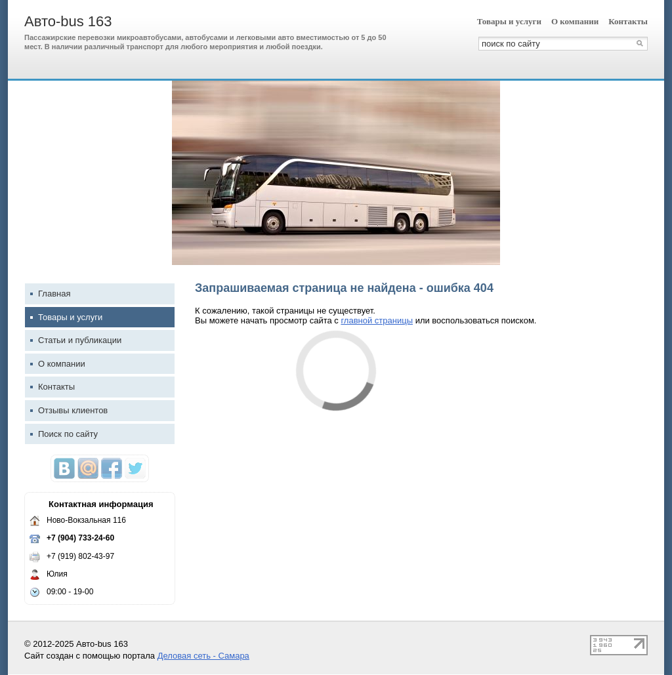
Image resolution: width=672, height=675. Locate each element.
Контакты (628, 21)
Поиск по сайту (64, 434)
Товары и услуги (509, 21)
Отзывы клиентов (69, 410)
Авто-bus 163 (68, 21)
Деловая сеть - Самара (203, 656)
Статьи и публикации (75, 340)
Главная (50, 293)
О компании (574, 21)
